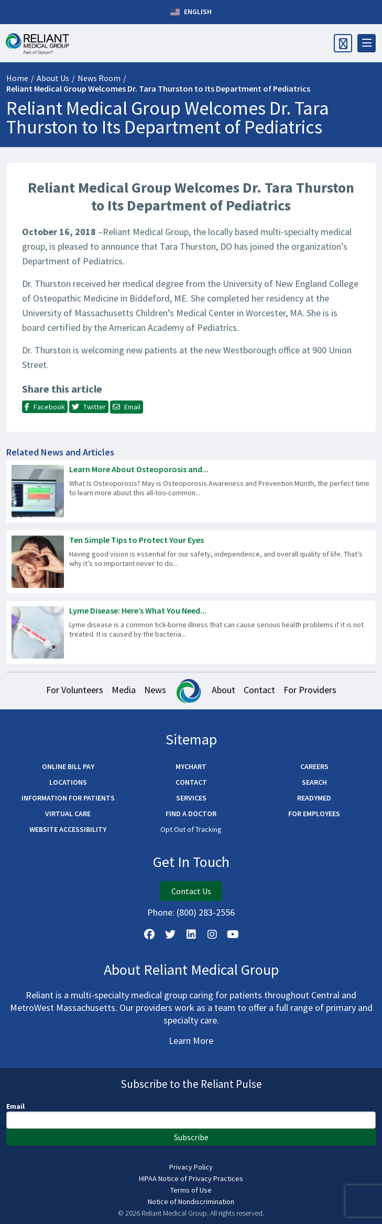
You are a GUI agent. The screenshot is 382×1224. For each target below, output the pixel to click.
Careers (314, 766)
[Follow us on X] (170, 934)
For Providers (309, 690)
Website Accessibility (67, 829)
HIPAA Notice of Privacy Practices (191, 1178)
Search (314, 782)
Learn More (191, 1040)
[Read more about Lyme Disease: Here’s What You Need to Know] (191, 632)
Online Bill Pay (68, 766)
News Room (99, 78)
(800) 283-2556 (206, 912)
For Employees (314, 813)
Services (191, 798)
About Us (53, 78)
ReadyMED (314, 798)
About (223, 690)
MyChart (191, 766)
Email (15, 1106)
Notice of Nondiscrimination (191, 1201)
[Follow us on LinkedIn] (191, 934)
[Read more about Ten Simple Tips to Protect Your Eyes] (191, 561)
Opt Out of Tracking (191, 829)
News (155, 690)
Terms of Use (191, 1190)
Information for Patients (68, 798)
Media (124, 690)
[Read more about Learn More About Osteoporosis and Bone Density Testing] (191, 491)
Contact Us (191, 891)
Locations (68, 782)
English (191, 12)
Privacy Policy (191, 1167)
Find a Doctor (191, 813)
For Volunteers (74, 690)
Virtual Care (68, 813)
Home (17, 78)
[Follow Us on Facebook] (149, 934)
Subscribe (191, 1137)
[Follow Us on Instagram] (212, 934)
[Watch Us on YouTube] (233, 934)
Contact (259, 690)
